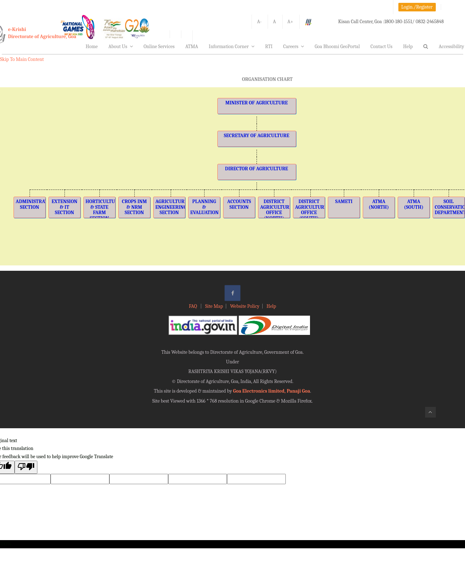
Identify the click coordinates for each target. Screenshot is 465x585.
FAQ (193, 306)
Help (408, 46)
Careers (293, 46)
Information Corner (231, 46)
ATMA (191, 46)
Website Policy (244, 306)
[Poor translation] (26, 467)
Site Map (214, 306)
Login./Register (417, 7)
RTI (269, 46)
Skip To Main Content (22, 59)
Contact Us (382, 46)
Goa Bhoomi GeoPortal (337, 46)
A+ (290, 22)
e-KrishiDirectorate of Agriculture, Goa (42, 33)
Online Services (159, 46)
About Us (120, 46)
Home (92, 46)
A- (259, 22)
